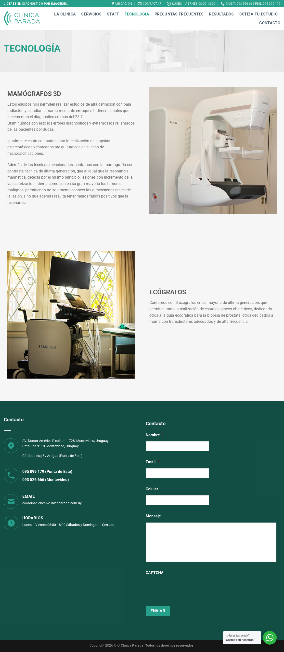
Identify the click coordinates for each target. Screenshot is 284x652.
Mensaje (153, 516)
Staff (113, 14)
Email (152, 462)
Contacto (269, 23)
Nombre (155, 435)
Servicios (91, 14)
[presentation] (183, 588)
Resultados (221, 14)
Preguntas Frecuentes (179, 14)
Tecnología (137, 14)
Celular (152, 489)
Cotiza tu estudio (258, 14)
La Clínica (65, 14)
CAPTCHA (155, 572)
